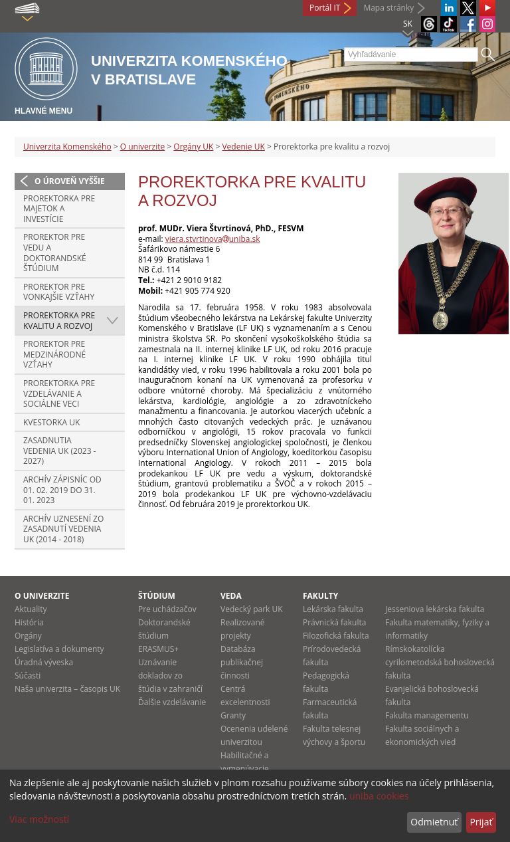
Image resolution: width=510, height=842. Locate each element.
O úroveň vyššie (70, 181)
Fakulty (320, 595)
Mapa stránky (388, 7)
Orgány (28, 635)
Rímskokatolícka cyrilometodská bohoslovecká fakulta (440, 662)
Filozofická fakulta (336, 635)
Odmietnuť (434, 821)
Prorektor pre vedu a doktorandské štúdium (54, 252)
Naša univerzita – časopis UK (67, 688)
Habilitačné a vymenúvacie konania (244, 769)
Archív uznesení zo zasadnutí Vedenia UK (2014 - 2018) (63, 529)
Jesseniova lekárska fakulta (434, 609)
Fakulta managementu (427, 715)
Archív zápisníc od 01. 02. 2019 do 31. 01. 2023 (62, 490)
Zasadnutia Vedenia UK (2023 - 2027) (59, 451)
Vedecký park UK (251, 609)
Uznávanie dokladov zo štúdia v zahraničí (170, 675)
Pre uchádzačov (167, 609)
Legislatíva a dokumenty (59, 649)
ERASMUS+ (158, 649)
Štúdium (156, 595)
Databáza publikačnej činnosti (241, 662)
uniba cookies (379, 795)
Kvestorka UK (51, 422)
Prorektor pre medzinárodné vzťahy (54, 354)
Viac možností (39, 819)
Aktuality (31, 609)
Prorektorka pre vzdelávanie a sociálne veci (59, 393)
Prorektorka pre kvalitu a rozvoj (59, 321)
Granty (233, 715)
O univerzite (142, 146)
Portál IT (324, 7)
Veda (231, 595)
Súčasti (28, 675)
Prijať (480, 821)
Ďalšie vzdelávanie (172, 702)
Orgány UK (193, 146)
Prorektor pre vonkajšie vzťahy (58, 292)
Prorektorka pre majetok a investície (59, 209)
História (29, 622)
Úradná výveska (44, 662)
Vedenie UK (243, 146)
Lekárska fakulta (333, 609)
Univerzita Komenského (67, 146)
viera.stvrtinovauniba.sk (212, 239)
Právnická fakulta (334, 622)
